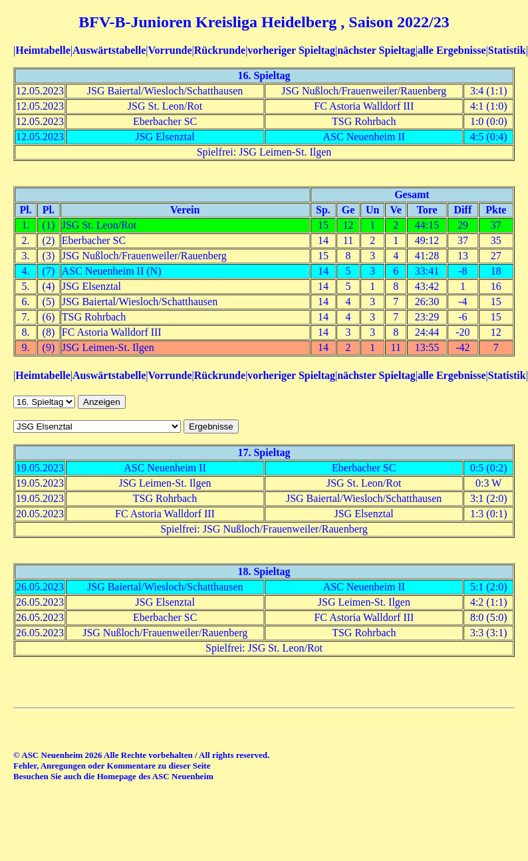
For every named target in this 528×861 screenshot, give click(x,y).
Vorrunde (170, 50)
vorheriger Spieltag (291, 50)
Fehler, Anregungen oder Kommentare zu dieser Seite (111, 766)
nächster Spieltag (376, 50)
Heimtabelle (42, 50)
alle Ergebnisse (452, 50)
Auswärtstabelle (109, 50)
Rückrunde (219, 50)
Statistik (507, 50)
